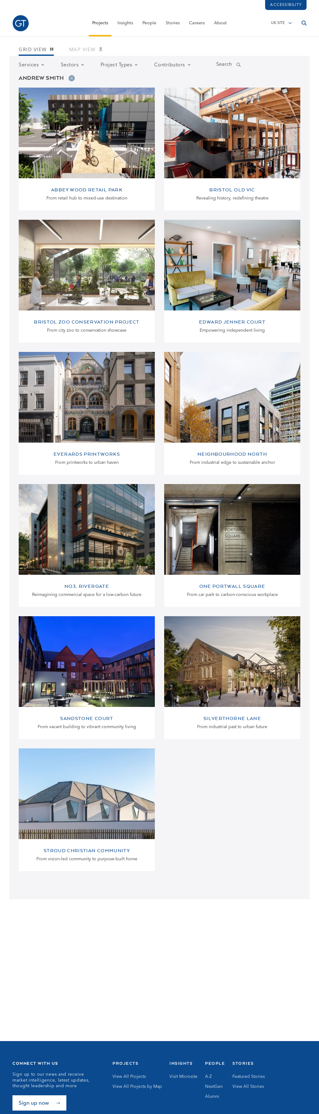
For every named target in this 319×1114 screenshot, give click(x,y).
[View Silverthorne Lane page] (232, 677)
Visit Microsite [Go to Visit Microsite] (183, 1076)
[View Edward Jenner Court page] (232, 281)
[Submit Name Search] (245, 65)
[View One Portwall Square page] (232, 545)
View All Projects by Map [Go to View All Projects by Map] (137, 1086)
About (220, 24)
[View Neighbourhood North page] (232, 413)
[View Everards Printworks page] (87, 413)
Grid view (36, 50)
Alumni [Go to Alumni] (212, 1096)
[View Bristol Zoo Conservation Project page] (87, 281)
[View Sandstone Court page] (87, 677)
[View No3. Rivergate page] (87, 545)
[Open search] (304, 24)
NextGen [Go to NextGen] (214, 1086)
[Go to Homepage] (20, 24)
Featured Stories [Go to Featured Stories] (248, 1076)
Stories (173, 24)
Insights (125, 24)
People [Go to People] (215, 1063)
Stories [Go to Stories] (243, 1063)
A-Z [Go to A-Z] (208, 1076)
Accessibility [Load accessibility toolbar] (286, 5)
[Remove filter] (72, 78)
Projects (100, 24)
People (149, 24)
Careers (197, 24)
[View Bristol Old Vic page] (232, 149)
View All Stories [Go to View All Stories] (248, 1086)
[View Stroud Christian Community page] (87, 809)
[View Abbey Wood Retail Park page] (87, 149)
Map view (86, 50)
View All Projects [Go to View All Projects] (129, 1076)
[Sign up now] (39, 1103)
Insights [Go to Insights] (181, 1063)
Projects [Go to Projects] (125, 1063)
